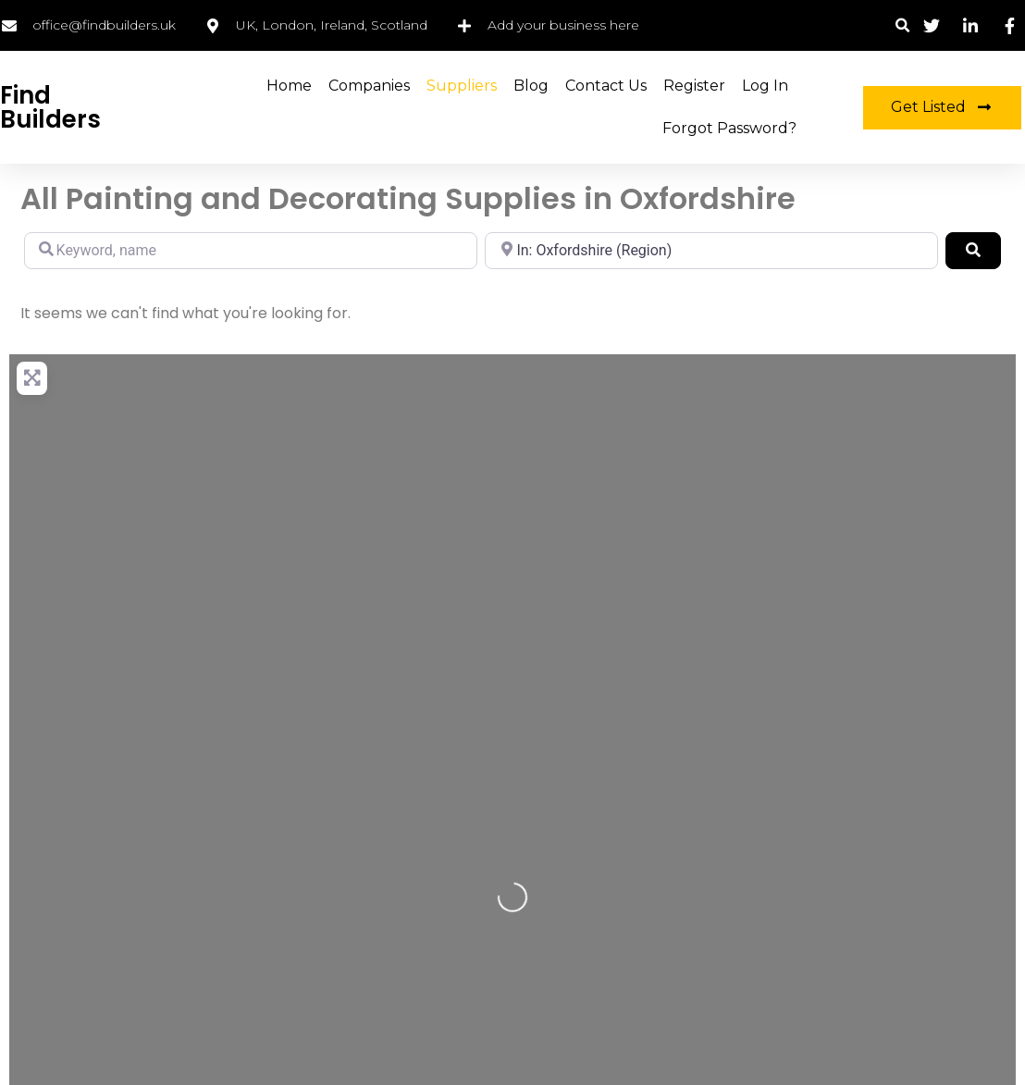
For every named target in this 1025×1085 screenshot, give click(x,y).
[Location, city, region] (711, 250)
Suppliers (461, 85)
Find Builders (50, 107)
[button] (903, 25)
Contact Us (606, 85)
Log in (765, 85)
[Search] (973, 250)
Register (694, 85)
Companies (369, 85)
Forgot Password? (729, 128)
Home (289, 85)
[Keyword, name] (250, 250)
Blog (531, 85)
